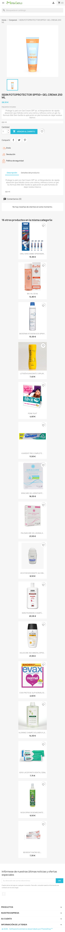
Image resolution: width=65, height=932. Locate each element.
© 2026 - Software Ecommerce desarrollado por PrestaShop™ (27, 929)
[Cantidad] (4, 131)
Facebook (4, 894)
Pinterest (25, 140)
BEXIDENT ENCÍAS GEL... (32, 852)
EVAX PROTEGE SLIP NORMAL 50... (33, 693)
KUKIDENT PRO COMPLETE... (32, 453)
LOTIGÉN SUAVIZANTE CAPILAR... (32, 373)
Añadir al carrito (24, 131)
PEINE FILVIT (32, 413)
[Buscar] (32, 10)
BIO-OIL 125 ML (32, 294)
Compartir (13, 140)
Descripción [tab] (12, 173)
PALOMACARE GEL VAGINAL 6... (32, 533)
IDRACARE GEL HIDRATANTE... (32, 493)
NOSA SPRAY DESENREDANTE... (32, 812)
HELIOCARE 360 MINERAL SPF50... (32, 653)
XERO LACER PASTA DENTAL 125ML (32, 772)
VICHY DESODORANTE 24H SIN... (32, 573)
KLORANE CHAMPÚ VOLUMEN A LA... (32, 733)
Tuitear (19, 140)
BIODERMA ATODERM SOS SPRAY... (32, 334)
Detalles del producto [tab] (30, 173)
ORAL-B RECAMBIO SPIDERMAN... (32, 254)
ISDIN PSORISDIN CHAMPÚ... (32, 613)
